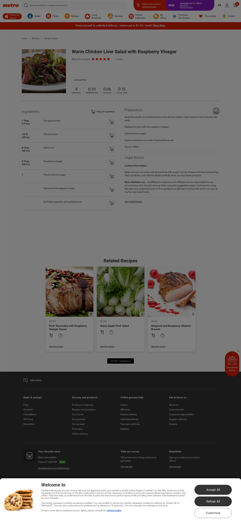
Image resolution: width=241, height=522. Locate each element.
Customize (213, 513)
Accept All (213, 489)
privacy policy (114, 510)
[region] (120, 500)
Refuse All (213, 501)
